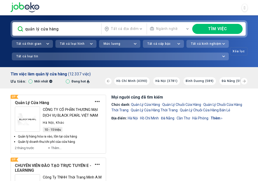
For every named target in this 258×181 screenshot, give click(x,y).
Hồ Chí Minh (149, 118)
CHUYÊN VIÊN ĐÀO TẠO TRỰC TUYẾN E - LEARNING (53, 168)
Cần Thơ (183, 118)
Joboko (25, 7)
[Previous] (108, 81)
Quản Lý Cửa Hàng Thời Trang (154, 110)
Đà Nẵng (167, 118)
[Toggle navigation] (244, 8)
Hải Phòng (200, 118)
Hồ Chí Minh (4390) (131, 81)
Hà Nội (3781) (166, 81)
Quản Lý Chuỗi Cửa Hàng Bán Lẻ (205, 110)
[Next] (244, 81)
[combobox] (123, 28)
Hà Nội (133, 118)
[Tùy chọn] (97, 101)
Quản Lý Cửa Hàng (32, 102)
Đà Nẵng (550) (233, 81)
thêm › (216, 118)
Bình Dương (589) (200, 81)
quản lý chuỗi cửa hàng (181, 105)
